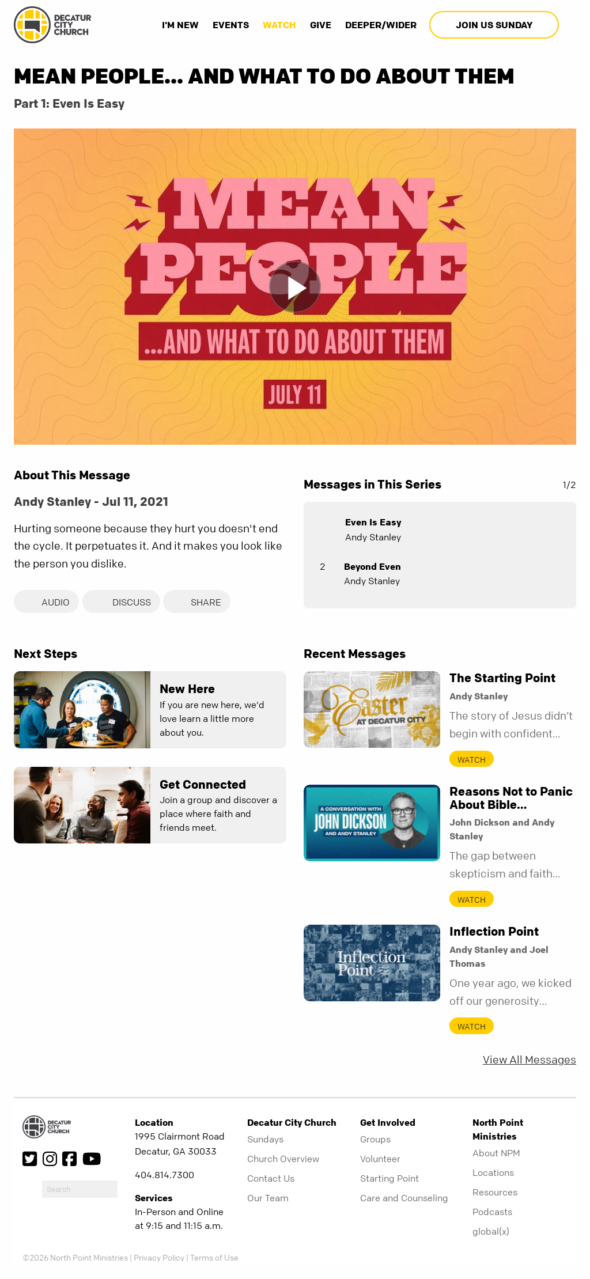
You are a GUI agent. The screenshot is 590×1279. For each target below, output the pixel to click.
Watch (279, 25)
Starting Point (389, 1179)
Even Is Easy (373, 522)
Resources (494, 1193)
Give (320, 25)
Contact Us (270, 1179)
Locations (493, 1173)
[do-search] (80, 1190)
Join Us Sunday (494, 25)
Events (231, 25)
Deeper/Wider (381, 25)
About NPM (496, 1154)
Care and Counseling (404, 1199)
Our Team (268, 1199)
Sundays (265, 1140)
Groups (375, 1140)
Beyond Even (372, 566)
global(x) (490, 1232)
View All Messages (529, 1061)
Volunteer (380, 1160)
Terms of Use (214, 1259)
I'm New (180, 25)
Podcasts (492, 1213)
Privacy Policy (159, 1259)
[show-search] (568, 25)
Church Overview (283, 1160)
